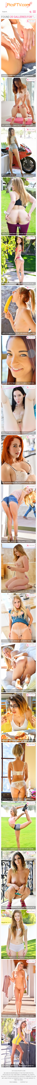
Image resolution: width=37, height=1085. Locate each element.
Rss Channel (13, 1082)
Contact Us (23, 1082)
